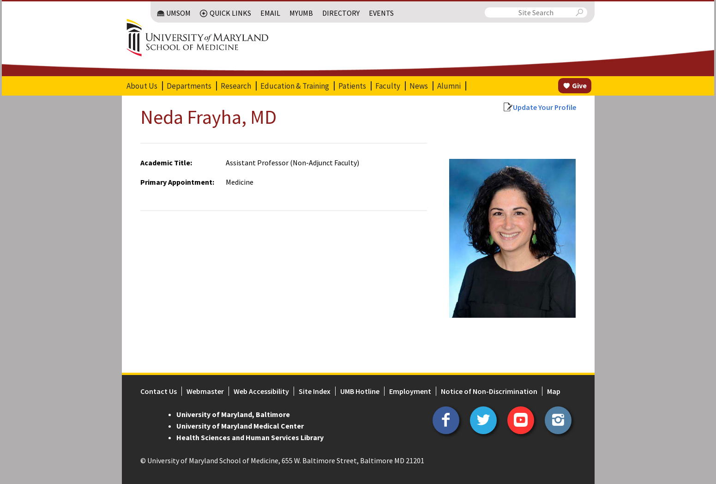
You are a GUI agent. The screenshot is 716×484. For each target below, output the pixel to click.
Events (381, 13)
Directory (341, 13)
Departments (189, 86)
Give (579, 85)
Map (553, 391)
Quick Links (230, 13)
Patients (352, 86)
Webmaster (205, 391)
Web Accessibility (261, 391)
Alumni (449, 86)
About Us (141, 86)
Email (270, 13)
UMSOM (178, 13)
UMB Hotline (359, 391)
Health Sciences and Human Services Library (250, 437)
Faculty (387, 86)
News (418, 86)
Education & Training (294, 86)
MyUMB (301, 13)
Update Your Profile (544, 107)
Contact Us (158, 391)
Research (236, 86)
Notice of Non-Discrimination (489, 391)
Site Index (315, 391)
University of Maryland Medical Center (240, 425)
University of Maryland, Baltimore (233, 414)
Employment (410, 391)
